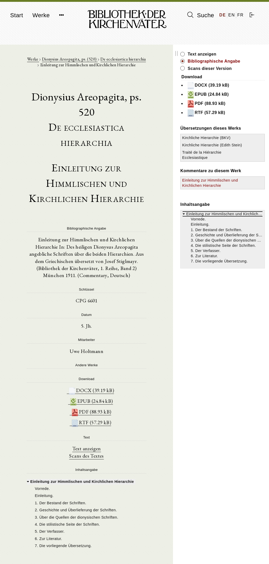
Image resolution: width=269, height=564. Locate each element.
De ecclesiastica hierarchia (124, 60)
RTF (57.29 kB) (105, 373)
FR (240, 15)
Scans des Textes (100, 407)
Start (16, 15)
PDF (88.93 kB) (105, 362)
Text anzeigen (101, 399)
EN (231, 15)
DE (222, 15)
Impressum (216, 547)
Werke (41, 15)
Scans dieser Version (239, 74)
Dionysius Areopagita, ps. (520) (70, 60)
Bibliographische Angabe (234, 64)
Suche (200, 15)
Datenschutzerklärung (225, 552)
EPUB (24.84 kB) (105, 351)
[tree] (101, 465)
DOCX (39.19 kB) (105, 340)
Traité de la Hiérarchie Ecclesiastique (224, 179)
